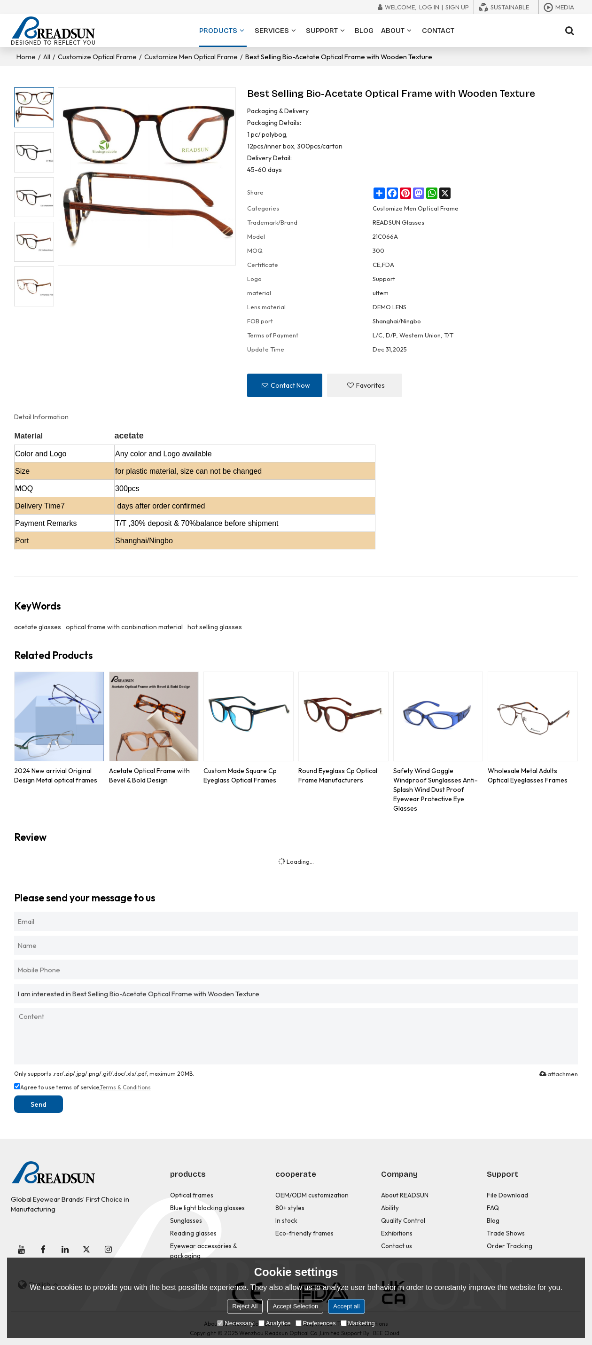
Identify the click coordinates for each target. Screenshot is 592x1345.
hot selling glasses (214, 627)
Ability (390, 1208)
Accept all (346, 1306)
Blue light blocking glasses (207, 1208)
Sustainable (510, 7)
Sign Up (457, 7)
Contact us (396, 1246)
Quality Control (403, 1220)
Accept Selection (295, 1306)
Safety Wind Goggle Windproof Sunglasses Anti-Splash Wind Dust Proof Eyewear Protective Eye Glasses (435, 789)
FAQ (493, 1208)
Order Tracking (509, 1246)
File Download (507, 1195)
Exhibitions (397, 1233)
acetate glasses (37, 627)
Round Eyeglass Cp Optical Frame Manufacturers (337, 775)
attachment (558, 1074)
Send (39, 1104)
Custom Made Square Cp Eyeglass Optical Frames (240, 775)
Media (564, 7)
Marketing (358, 1323)
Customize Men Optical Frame (191, 56)
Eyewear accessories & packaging (203, 1251)
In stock (286, 1220)
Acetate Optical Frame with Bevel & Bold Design (149, 775)
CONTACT (438, 30)
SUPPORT (322, 30)
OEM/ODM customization (312, 1195)
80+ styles (289, 1208)
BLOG (364, 30)
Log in (429, 7)
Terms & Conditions (125, 1087)
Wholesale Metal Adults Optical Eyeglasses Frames (528, 775)
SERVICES (272, 30)
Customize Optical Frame (97, 56)
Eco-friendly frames (304, 1233)
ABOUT (393, 30)
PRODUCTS (223, 36)
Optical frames (191, 1195)
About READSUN (404, 1195)
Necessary (235, 1323)
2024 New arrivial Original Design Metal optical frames (55, 775)
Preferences (316, 1323)
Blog (493, 1220)
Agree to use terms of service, (82, 1087)
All (46, 56)
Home (26, 56)
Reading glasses (193, 1233)
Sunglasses (186, 1220)
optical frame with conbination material (124, 627)
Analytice (274, 1323)
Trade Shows (506, 1233)
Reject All (244, 1306)
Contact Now (290, 385)
